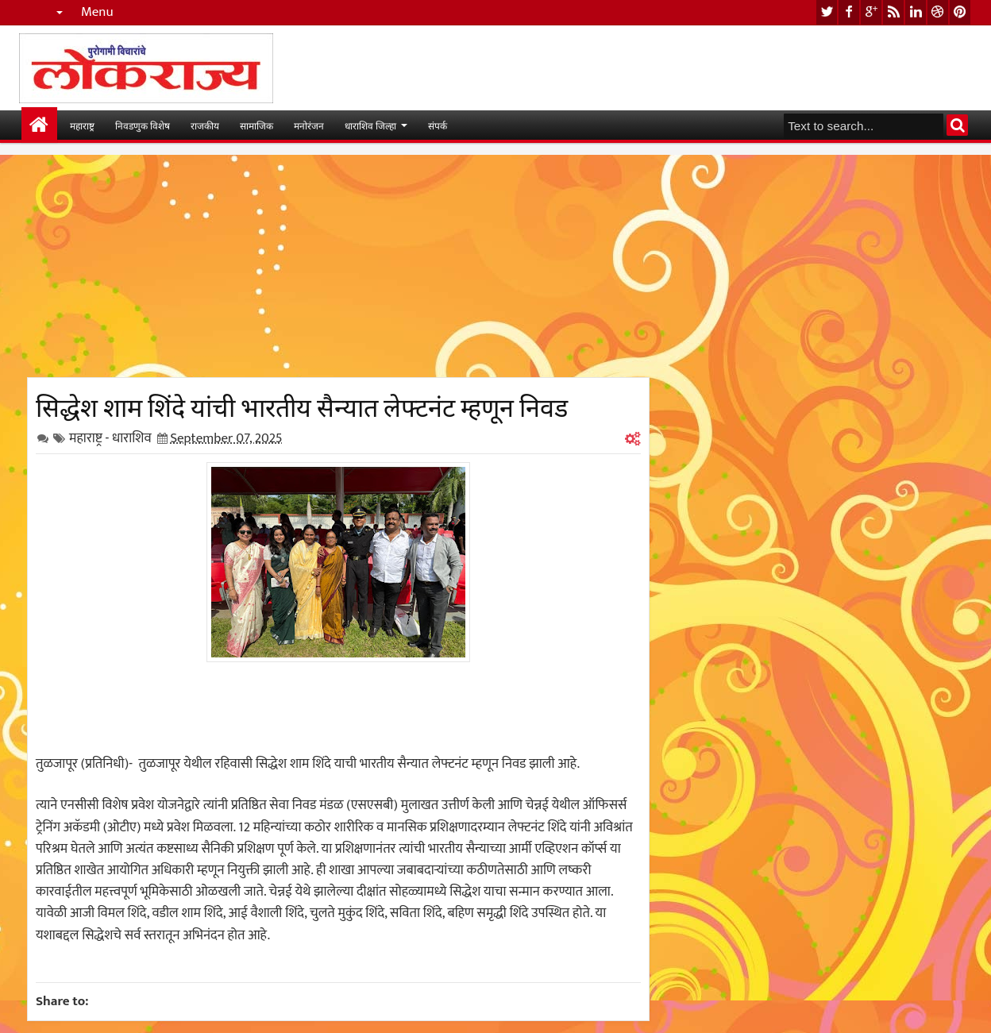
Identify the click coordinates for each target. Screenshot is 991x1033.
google (871, 12)
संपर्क (437, 125)
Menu (97, 12)
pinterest (960, 12)
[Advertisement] (338, 266)
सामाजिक (256, 125)
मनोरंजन (309, 125)
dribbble (937, 12)
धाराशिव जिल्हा (370, 125)
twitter (826, 12)
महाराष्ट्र (82, 125)
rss (893, 12)
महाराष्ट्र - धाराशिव (110, 438)
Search (957, 125)
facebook (849, 12)
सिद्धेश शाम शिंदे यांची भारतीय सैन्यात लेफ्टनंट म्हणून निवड (302, 405)
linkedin (915, 12)
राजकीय (205, 125)
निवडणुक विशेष (142, 125)
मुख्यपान (39, 125)
